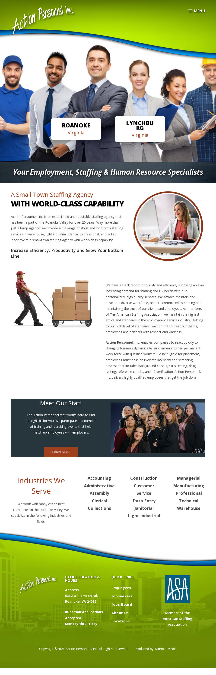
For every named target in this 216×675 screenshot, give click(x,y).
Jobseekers (122, 596)
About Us (120, 612)
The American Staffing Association (136, 314)
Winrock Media (165, 648)
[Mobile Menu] (196, 11)
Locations (120, 621)
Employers (121, 587)
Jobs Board (121, 604)
